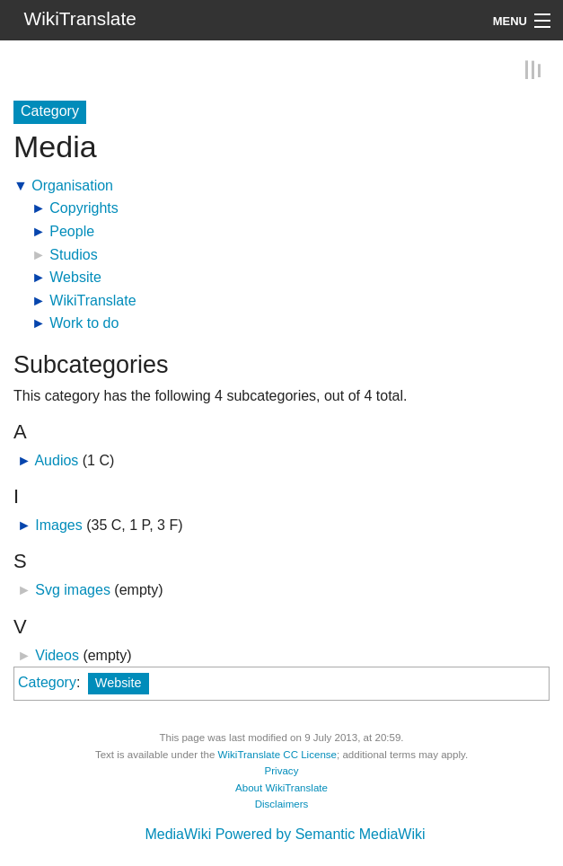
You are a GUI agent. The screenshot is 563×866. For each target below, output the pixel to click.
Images (58, 525)
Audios (56, 460)
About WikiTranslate (281, 787)
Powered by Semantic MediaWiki (321, 834)
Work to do (84, 323)
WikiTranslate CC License (277, 753)
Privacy (282, 770)
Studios (73, 253)
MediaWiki (178, 834)
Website (75, 277)
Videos (57, 654)
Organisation (72, 185)
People (71, 231)
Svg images (72, 589)
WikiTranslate (92, 300)
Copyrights (83, 208)
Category (47, 682)
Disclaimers (282, 804)
